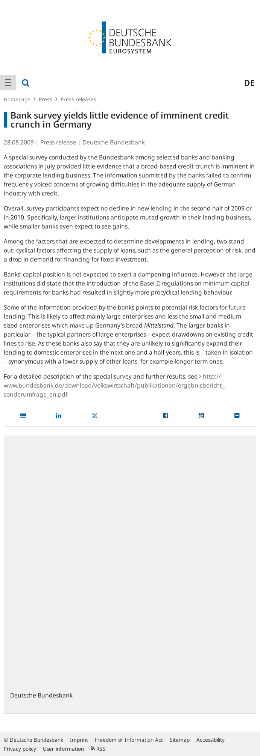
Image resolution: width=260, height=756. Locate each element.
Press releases (78, 99)
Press (45, 99)
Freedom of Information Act (129, 739)
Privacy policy (20, 748)
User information (63, 748)
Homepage (17, 99)
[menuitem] (8, 82)
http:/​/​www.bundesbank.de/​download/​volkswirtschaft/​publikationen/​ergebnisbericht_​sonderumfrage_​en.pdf (114, 385)
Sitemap (180, 739)
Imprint (79, 739)
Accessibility (210, 739)
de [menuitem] (249, 82)
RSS (98, 748)
